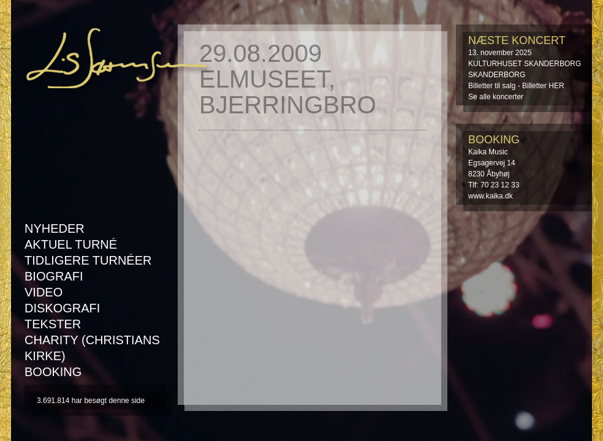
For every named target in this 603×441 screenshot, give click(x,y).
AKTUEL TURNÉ (71, 244)
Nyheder (55, 228)
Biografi (54, 276)
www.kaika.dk (490, 196)
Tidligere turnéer (88, 260)
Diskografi (62, 308)
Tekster (53, 324)
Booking (53, 372)
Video (44, 292)
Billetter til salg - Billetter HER (516, 85)
